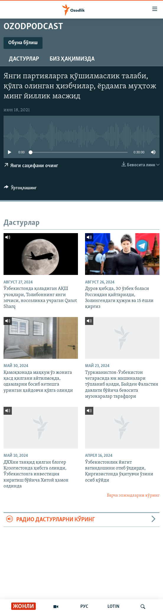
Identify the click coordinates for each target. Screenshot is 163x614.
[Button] (20, 189)
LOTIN (113, 606)
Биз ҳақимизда (72, 59)
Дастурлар (24, 59)
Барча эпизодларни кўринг (133, 495)
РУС (84, 606)
